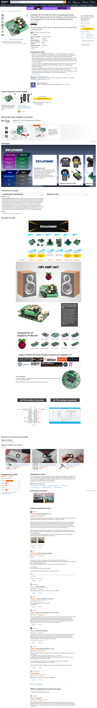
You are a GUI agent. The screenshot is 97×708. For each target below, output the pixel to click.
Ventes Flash (25, 5)
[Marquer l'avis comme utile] (33, 547)
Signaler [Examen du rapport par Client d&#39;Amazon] (40, 679)
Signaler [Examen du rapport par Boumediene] (40, 592)
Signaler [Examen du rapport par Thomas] (40, 624)
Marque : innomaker (35, 21)
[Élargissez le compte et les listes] (80, 2)
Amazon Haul (10, 5)
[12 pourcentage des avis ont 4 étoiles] (10, 483)
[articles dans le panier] (93, 2)
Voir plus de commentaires (36, 684)
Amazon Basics (43, 5)
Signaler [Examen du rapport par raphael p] (40, 642)
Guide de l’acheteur (66, 5)
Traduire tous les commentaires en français (40, 691)
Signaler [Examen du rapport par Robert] (40, 547)
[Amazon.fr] (5, 2)
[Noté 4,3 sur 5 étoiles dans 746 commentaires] (21, 467)
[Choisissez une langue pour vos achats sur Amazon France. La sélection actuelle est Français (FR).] (69, 2)
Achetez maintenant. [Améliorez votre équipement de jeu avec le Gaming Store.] (65, 84)
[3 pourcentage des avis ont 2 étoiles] (10, 487)
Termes (48, 32)
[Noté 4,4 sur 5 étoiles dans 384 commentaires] (74, 467)
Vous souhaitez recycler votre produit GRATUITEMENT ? (16, 43)
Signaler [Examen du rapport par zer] (40, 580)
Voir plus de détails (35, 74)
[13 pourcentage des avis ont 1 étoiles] (10, 490)
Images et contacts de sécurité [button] (7, 441)
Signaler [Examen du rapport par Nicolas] (40, 667)
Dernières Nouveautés (34, 5)
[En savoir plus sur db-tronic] (18, 122)
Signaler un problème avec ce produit (39, 76)
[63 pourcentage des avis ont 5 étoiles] (10, 481)
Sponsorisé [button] (93, 141)
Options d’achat (50, 255)
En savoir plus (28, 209)
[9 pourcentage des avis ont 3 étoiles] (10, 485)
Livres (59, 5)
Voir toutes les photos (90, 490)
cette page (47, 79)
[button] (3, 5)
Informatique (3, 11)
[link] (25, 98)
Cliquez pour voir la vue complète (17, 39)
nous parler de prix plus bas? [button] (14, 213)
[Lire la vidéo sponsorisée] (17, 456)
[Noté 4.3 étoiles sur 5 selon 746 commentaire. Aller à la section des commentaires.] (54, 134)
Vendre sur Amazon (52, 5)
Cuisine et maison (83, 5)
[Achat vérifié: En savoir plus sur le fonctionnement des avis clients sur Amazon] (40, 516)
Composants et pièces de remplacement (14, 11)
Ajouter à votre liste (85, 44)
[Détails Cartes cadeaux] (78, 5)
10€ (31, 32)
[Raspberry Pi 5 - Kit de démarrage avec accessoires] (27, 120)
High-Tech (91, 5)
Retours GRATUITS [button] (85, 21)
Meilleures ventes (17, 5)
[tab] (34, 485)
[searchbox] (41, 2)
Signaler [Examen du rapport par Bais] (40, 606)
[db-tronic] (17, 132)
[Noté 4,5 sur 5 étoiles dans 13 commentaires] (48, 467)
